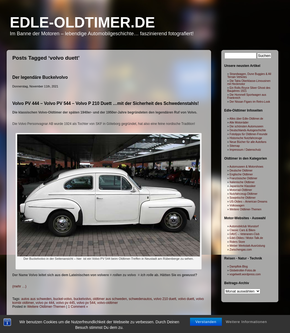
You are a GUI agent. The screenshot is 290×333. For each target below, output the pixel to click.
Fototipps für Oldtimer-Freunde (249, 134)
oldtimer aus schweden (110, 299)
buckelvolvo (82, 299)
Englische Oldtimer (241, 174)
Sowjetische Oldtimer (243, 197)
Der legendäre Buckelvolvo (40, 77)
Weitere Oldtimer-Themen (245, 209)
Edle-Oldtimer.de (82, 22)
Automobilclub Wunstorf (243, 226)
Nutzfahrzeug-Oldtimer (244, 193)
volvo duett (186, 299)
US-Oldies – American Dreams (248, 201)
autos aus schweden (36, 299)
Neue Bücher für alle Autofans (248, 141)
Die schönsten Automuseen (246, 126)
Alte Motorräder (238, 122)
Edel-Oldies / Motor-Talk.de (246, 237)
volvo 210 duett (165, 299)
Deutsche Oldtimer (241, 170)
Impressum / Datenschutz (245, 149)
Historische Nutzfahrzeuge (246, 138)
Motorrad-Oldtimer (241, 189)
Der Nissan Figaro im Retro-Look (250, 101)
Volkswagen (237, 205)
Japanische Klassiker (243, 186)
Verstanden (206, 309)
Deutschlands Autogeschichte (248, 130)
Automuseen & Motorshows (246, 166)
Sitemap (235, 145)
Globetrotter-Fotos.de (243, 270)
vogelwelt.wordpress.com (245, 274)
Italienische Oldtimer (242, 182)
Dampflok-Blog (239, 266)
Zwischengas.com (241, 249)
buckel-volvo (62, 299)
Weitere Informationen (246, 309)
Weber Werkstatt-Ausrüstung (247, 245)
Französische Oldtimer (243, 178)
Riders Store (237, 241)
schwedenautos (140, 299)
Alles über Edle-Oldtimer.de (246, 118)
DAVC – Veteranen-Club (245, 234)
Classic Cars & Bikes (242, 230)
